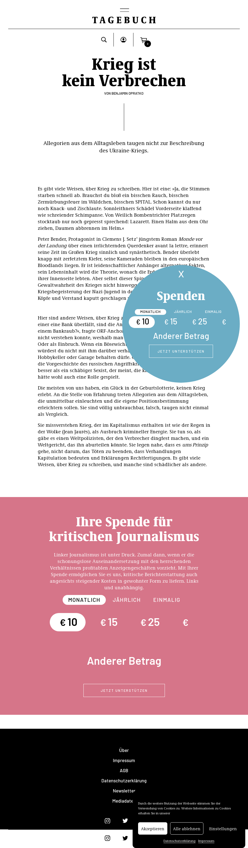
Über (124, 750)
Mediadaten (124, 800)
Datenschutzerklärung (180, 840)
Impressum (206, 840)
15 (170, 321)
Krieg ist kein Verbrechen (124, 71)
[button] (143, 39)
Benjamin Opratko (128, 93)
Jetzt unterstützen (181, 351)
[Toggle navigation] (124, 10)
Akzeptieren (152, 828)
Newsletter (124, 790)
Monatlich (150, 311)
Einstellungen (223, 828)
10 (142, 321)
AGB (124, 770)
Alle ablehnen (186, 828)
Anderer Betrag (181, 336)
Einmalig (213, 311)
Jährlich (183, 311)
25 (199, 321)
